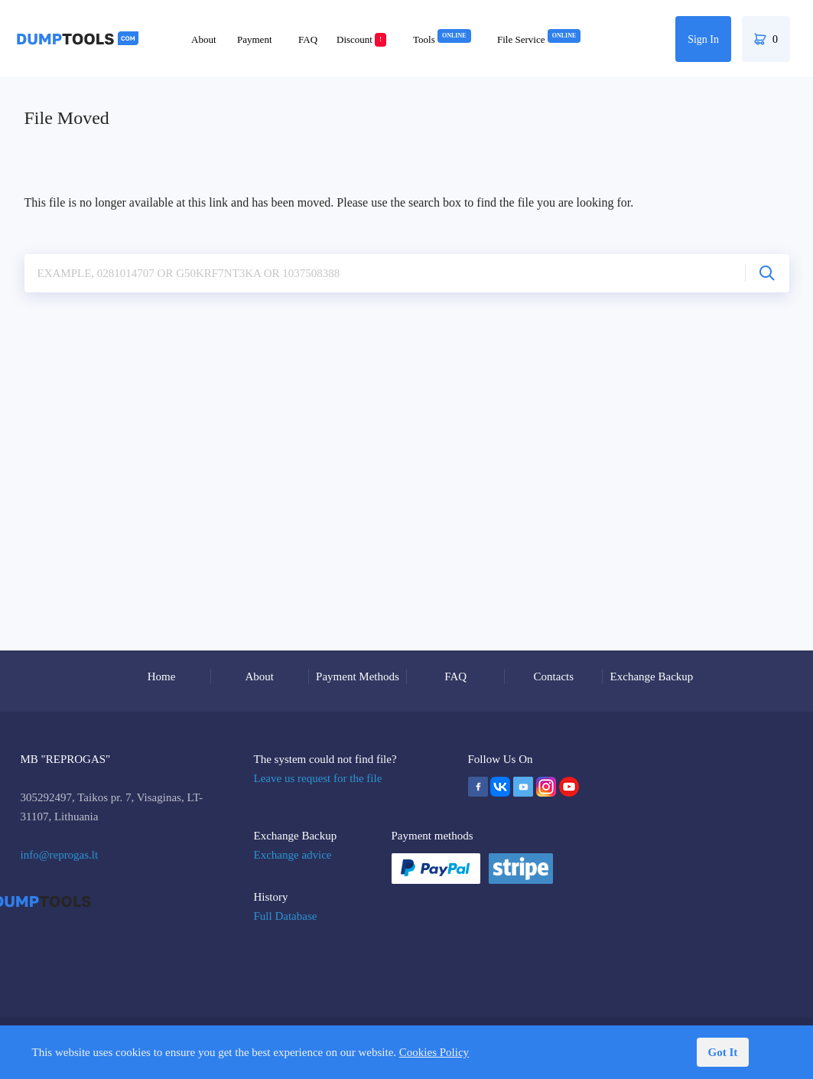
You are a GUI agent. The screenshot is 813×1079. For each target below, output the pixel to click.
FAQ (307, 39)
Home (162, 676)
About (203, 39)
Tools (442, 39)
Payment (254, 39)
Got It (723, 1052)
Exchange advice (293, 855)
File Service (538, 39)
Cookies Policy (434, 1052)
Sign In (703, 39)
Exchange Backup (652, 676)
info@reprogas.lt (60, 855)
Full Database (285, 916)
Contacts (554, 676)
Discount (361, 39)
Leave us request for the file (318, 778)
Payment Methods (357, 676)
